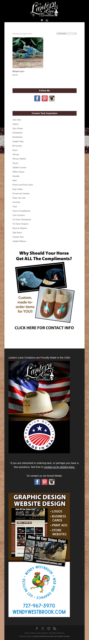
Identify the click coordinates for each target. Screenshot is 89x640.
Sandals (16, 176)
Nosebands (17, 133)
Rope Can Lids (19, 198)
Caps (15, 206)
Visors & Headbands (21, 211)
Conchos (16, 202)
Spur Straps (18, 128)
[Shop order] (66, 33)
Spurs (15, 150)
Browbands (17, 137)
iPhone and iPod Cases (23, 185)
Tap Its (15, 163)
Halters (16, 124)
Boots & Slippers (20, 228)
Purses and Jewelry (21, 193)
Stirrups (16, 154)
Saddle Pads (18, 141)
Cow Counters (19, 215)
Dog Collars (18, 189)
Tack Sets (17, 120)
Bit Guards (17, 146)
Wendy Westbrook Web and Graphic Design (52, 636)
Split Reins (17, 233)
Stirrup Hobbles (19, 159)
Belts (15, 180)
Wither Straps (18, 172)
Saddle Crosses (19, 167)
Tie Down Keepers (21, 224)
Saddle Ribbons (19, 241)
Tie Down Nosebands (22, 220)
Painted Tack (18, 237)
